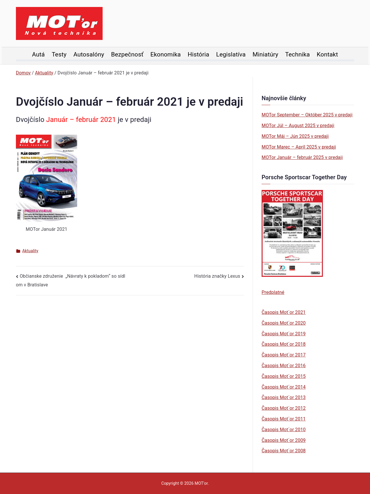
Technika (297, 54)
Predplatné (273, 292)
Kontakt (327, 54)
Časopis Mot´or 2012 (284, 408)
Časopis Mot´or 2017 (284, 355)
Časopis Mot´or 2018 (284, 344)
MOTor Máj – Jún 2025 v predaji (295, 136)
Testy (59, 54)
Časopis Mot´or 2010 (284, 429)
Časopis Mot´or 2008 (284, 450)
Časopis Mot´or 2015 (284, 376)
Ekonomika (165, 54)
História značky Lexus (217, 276)
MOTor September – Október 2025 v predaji (307, 115)
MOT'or (201, 483)
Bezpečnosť (127, 54)
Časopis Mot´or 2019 (284, 333)
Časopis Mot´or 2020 (284, 323)
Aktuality (30, 250)
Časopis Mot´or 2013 (284, 397)
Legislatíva (231, 54)
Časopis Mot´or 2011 (284, 419)
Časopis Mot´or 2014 (284, 387)
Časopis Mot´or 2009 (284, 440)
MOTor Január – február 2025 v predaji (302, 157)
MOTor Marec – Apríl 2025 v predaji (299, 147)
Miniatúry (265, 54)
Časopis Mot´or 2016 (284, 365)
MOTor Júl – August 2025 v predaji (298, 125)
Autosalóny (88, 54)
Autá (38, 54)
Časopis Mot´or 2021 (284, 312)
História (198, 54)
